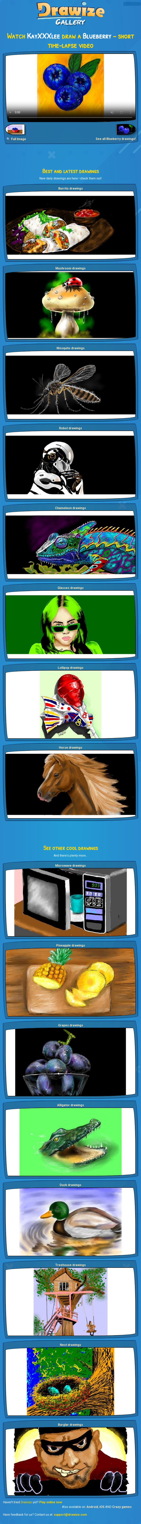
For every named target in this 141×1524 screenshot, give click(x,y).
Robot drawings (70, 428)
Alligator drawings (70, 1105)
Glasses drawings (71, 588)
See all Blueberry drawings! (116, 139)
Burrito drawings (70, 188)
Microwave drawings (70, 865)
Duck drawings (70, 1185)
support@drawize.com (70, 1514)
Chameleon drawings (70, 508)
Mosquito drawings (71, 348)
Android (92, 1507)
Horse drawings (70, 747)
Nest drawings (70, 1345)
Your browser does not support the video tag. (70, 87)
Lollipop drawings (70, 668)
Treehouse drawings (70, 1265)
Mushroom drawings (70, 268)
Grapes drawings (70, 1025)
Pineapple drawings (70, 945)
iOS (101, 1507)
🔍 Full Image (16, 139)
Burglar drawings (70, 1425)
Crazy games (122, 1507)
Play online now (50, 1502)
